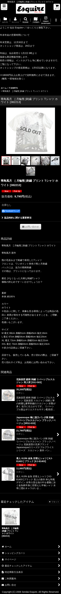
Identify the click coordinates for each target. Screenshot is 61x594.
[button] (4, 7)
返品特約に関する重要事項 (16, 217)
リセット (54, 501)
